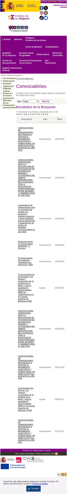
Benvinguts (52, 1)
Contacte (47, 450)
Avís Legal (19, 454)
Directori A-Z (27, 450)
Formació (7, 83)
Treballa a (35, 39)
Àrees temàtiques (33, 47)
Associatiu (58, 54)
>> (46, 114)
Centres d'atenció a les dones (8, 93)
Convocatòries (9, 78)
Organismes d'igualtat (8, 87)
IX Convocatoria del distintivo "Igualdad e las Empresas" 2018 (25, 261)
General (12, 69)
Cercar (57, 5)
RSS (55, 454)
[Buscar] (45, 101)
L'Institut (6, 39)
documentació (9, 61)
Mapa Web (38, 450)
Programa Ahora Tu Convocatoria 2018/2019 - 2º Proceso (25, 245)
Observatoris (43, 54)
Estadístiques (52, 47)
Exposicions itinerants (8, 99)
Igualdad (9, 54)
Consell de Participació (30, 61)
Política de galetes (42, 454)
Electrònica (50, 61)
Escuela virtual (26, 54)
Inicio (3, 75)
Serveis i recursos (14, 75)
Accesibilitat (29, 454)
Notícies (18, 39)
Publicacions (9, 81)
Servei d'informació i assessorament (10, 105)
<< (25, 114)
